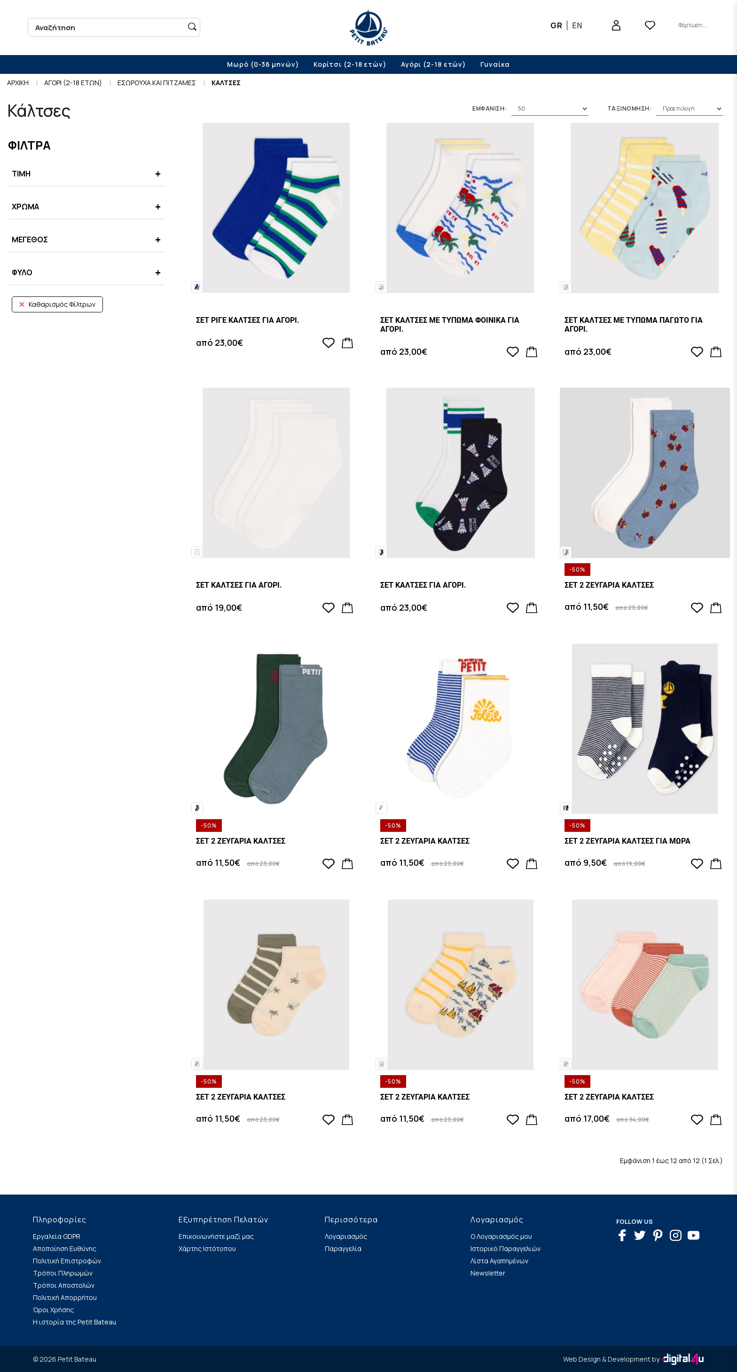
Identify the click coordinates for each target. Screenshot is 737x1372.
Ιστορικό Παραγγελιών (505, 1248)
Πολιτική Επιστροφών (67, 1260)
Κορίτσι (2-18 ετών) (350, 64)
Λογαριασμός (346, 1236)
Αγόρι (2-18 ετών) (433, 64)
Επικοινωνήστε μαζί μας (216, 1236)
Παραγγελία (343, 1248)
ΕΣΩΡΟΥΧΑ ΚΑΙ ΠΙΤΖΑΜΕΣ (157, 82)
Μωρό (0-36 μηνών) (263, 64)
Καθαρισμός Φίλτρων (57, 304)
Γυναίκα (495, 64)
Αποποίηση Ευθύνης (64, 1248)
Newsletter (487, 1272)
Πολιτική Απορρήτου (65, 1297)
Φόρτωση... (693, 25)
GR (556, 25)
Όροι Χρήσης (53, 1309)
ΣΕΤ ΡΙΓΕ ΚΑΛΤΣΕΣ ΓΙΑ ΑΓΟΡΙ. (247, 320)
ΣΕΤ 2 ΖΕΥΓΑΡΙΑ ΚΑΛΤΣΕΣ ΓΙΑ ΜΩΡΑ (627, 841)
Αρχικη (18, 82)
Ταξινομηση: (629, 108)
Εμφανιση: (489, 108)
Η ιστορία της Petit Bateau (74, 1321)
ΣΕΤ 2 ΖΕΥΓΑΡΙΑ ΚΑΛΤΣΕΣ (609, 585)
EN (577, 25)
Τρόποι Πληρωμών (63, 1272)
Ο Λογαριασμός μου (501, 1236)
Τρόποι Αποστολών (63, 1285)
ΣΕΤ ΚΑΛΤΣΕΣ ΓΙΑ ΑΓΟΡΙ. (239, 585)
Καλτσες (226, 82)
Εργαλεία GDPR (56, 1236)
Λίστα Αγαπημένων (499, 1260)
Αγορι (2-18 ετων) (73, 82)
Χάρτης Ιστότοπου (207, 1248)
